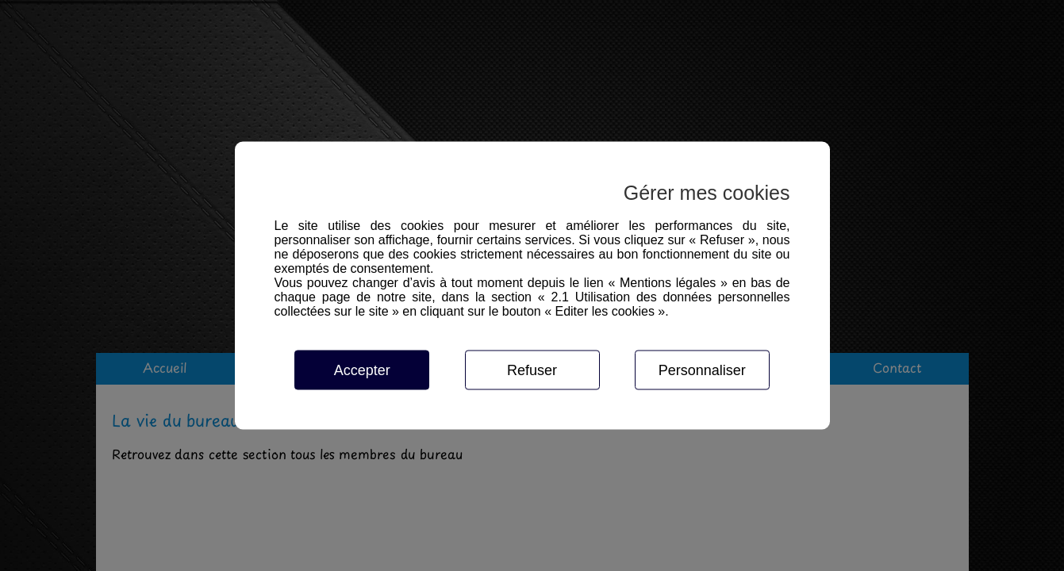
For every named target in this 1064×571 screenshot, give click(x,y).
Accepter (362, 370)
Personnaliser (702, 370)
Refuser (532, 370)
